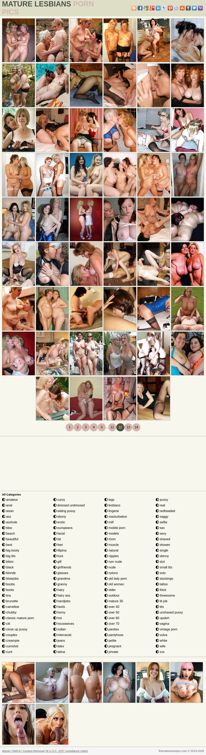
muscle (111, 544)
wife (161, 646)
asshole (9, 522)
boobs (8, 584)
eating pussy (64, 511)
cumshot (10, 646)
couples (9, 635)
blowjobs (10, 578)
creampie (10, 640)
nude (110, 567)
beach (8, 533)
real (160, 505)
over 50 (111, 612)
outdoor (111, 595)
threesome (165, 595)
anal (7, 505)
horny (59, 612)
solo (161, 573)
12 (120, 427)
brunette (10, 601)
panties (111, 629)
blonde (9, 573)
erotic (59, 522)
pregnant (112, 646)
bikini (7, 561)
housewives (63, 623)
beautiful (10, 539)
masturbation (115, 516)
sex (160, 528)
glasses (60, 573)
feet (58, 544)
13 (128, 427)
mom (110, 539)
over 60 (111, 618)
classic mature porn (18, 618)
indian (59, 629)
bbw (7, 528)
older (110, 590)
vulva (161, 635)
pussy (162, 499)
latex (58, 646)
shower (163, 544)
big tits (8, 556)
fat (57, 539)
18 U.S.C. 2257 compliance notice (66, 751)
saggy (162, 516)
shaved (163, 539)
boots (8, 590)
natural (111, 550)
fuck (58, 556)
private (111, 652)
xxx (160, 652)
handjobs (61, 601)
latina (59, 652)
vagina (162, 623)
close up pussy (14, 629)
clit (6, 623)
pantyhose (113, 635)
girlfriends (62, 567)
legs (109, 499)
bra (6, 595)
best (7, 544)
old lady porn (115, 578)
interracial (62, 635)
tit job (162, 601)
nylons (111, 573)
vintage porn (167, 629)
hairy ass (61, 595)
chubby (9, 612)
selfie (161, 522)
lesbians (112, 505)
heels (59, 606)
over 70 (111, 623)
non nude (113, 561)
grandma (61, 578)
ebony (59, 516)
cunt (7, 652)
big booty (10, 550)
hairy (58, 590)
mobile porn (114, 528)
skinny (162, 556)
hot (57, 618)
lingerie (111, 511)
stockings (164, 578)
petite (110, 640)
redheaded (165, 511)
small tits (164, 567)
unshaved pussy (169, 612)
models (111, 533)
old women (114, 584)
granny (60, 584)
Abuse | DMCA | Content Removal (23, 751)
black (8, 567)
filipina (60, 550)
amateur (10, 499)
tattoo (162, 584)
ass (6, 516)
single (162, 550)
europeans (63, 528)
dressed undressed (69, 505)
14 (136, 427)
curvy (59, 499)
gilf (57, 561)
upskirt (162, 618)
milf (108, 522)
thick (161, 590)
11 (112, 427)
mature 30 (113, 601)
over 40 (111, 606)
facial (59, 533)
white (161, 640)
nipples (111, 556)
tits (160, 606)
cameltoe (10, 606)
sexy (161, 533)
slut (160, 561)
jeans (59, 640)
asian (8, 511)
